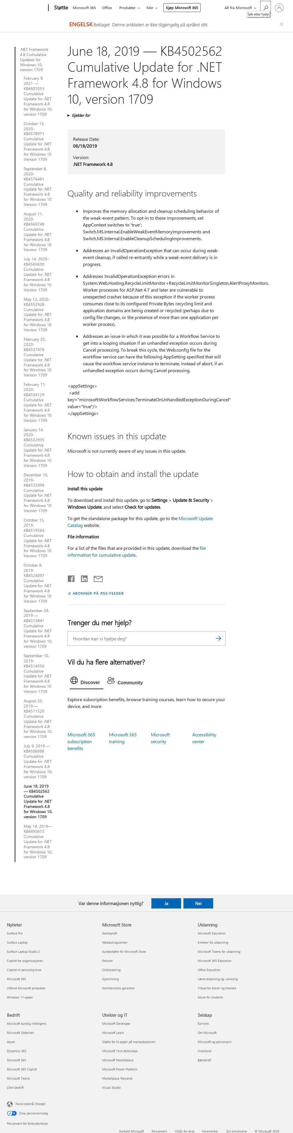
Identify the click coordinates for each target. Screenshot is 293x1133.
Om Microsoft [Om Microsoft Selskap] (207, 1032)
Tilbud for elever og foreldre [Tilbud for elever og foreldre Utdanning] (217, 988)
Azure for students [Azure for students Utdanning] (210, 997)
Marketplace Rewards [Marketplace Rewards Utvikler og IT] (117, 1078)
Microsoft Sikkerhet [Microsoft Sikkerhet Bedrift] (20, 1032)
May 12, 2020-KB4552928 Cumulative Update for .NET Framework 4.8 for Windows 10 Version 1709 (38, 314)
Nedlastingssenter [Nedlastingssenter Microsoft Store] (115, 942)
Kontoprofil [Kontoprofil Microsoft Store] (109, 933)
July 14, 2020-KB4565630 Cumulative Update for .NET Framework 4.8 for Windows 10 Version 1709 (38, 274)
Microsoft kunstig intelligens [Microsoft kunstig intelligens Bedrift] (26, 1023)
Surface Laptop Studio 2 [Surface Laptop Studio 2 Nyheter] (23, 951)
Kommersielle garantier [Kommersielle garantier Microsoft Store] (118, 988)
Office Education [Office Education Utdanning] (209, 970)
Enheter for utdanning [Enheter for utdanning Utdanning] (213, 942)
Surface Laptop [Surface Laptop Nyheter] (17, 942)
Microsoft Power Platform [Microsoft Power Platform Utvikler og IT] (119, 1069)
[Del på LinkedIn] (82, 577)
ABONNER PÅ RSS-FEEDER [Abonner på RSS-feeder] (98, 593)
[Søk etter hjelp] (265, 7)
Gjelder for (81, 115)
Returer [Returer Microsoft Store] (107, 960)
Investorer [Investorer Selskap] (205, 1051)
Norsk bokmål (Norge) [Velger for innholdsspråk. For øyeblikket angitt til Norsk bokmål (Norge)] (30, 1104)
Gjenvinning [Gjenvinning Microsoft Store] (110, 979)
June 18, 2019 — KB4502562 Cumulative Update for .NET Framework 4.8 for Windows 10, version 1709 (38, 801)
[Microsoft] (26, 8)
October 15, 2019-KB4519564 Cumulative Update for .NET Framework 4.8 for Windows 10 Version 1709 (38, 538)
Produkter (127, 7)
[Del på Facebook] (72, 577)
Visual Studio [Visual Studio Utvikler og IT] (111, 1087)
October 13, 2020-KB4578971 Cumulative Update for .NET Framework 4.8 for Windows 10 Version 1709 (38, 141)
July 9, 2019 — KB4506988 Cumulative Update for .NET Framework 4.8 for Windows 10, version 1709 (38, 761)
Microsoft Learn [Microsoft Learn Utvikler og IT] (113, 1032)
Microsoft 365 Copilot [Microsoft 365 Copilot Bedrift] (22, 1069)
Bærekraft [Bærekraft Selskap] (204, 1060)
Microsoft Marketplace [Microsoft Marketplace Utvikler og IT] (118, 1060)
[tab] (87, 681)
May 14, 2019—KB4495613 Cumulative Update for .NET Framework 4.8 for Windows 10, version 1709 (38, 841)
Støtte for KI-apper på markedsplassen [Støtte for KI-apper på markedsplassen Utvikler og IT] (128, 1042)
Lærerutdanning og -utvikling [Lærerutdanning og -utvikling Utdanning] (218, 979)
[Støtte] (60, 8)
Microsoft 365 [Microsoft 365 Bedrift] (16, 1060)
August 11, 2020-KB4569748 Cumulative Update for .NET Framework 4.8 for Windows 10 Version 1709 (38, 231)
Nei (198, 903)
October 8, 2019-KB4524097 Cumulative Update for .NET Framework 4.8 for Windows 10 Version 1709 (38, 583)
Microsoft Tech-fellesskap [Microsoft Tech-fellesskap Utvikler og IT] (120, 1051)
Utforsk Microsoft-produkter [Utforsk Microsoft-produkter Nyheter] (26, 988)
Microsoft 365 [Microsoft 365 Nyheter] (16, 979)
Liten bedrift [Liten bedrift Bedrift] (15, 1087)
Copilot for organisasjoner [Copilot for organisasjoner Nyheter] (25, 960)
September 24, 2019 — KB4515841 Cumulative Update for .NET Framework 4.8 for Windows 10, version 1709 (38, 628)
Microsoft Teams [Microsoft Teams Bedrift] (18, 1078)
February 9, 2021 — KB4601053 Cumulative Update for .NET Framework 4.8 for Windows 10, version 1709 (38, 96)
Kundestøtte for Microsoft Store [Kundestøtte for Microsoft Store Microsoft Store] (124, 951)
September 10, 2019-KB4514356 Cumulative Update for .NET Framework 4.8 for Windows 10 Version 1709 (38, 673)
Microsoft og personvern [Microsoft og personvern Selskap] (214, 1042)
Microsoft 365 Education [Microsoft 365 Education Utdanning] (214, 960)
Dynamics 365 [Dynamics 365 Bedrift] (16, 1051)
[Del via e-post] (95, 577)
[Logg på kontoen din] (279, 8)
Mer (149, 7)
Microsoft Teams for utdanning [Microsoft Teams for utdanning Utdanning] (219, 951)
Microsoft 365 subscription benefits (81, 741)
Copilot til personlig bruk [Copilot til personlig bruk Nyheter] (24, 970)
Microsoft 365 (84, 7)
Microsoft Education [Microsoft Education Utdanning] (211, 933)
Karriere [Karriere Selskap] (203, 1023)
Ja (166, 903)
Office (107, 7)
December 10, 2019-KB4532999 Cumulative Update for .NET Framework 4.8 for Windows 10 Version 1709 (38, 492)
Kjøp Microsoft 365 (182, 7)
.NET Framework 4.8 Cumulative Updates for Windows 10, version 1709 (34, 60)
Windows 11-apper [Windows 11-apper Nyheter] (20, 997)
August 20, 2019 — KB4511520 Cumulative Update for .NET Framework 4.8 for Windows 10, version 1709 (38, 718)
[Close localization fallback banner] (282, 24)
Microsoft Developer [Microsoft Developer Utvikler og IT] (116, 1023)
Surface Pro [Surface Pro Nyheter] (15, 933)
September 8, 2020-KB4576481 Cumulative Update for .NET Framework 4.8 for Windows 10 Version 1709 (38, 186)
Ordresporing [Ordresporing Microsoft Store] (111, 970)
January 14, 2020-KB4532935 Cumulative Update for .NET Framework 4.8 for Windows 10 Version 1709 (38, 447)
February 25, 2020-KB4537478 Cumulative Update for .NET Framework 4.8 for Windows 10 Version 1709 (38, 357)
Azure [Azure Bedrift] (11, 1042)
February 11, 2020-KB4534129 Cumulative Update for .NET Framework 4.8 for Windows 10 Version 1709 (38, 402)
